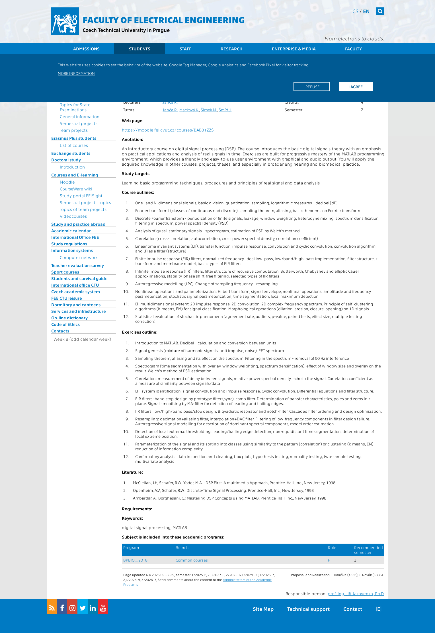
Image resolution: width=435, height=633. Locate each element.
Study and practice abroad (78, 224)
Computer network (79, 257)
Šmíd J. (225, 109)
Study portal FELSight (81, 195)
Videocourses (73, 216)
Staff (185, 48)
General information (79, 116)
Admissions (86, 48)
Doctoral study (66, 159)
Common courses (192, 560)
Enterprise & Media (294, 48)
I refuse (311, 86)
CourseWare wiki (76, 188)
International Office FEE (75, 237)
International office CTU (75, 284)
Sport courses (65, 271)
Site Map (263, 609)
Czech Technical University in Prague (126, 30)
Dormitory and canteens (75, 304)
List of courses (74, 145)
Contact (352, 609)
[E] (378, 609)
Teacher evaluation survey (77, 265)
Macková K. (189, 109)
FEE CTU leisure (66, 298)
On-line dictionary (69, 317)
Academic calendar (71, 230)
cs (355, 11)
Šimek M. (209, 109)
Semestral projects (78, 123)
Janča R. (170, 102)
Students (139, 48)
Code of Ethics (65, 324)
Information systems (72, 250)
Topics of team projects (83, 209)
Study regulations (69, 243)
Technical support (308, 609)
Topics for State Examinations (75, 107)
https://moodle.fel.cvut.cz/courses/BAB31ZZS (168, 129)
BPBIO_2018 (135, 560)
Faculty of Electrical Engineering (164, 19)
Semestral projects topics (85, 202)
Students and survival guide (79, 278)
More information (76, 73)
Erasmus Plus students (73, 138)
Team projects (74, 130)
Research (232, 48)
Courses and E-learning (74, 174)
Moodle (67, 181)
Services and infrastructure (78, 311)
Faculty (353, 48)
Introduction (72, 166)
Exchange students (70, 153)
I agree (355, 86)
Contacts (60, 330)
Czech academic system (75, 291)
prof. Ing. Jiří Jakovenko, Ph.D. (356, 593)
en (366, 11)
